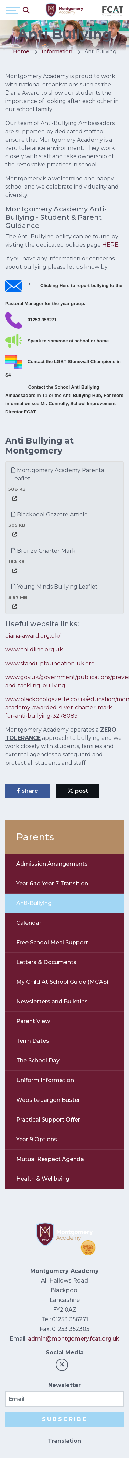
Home (21, 51)
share (27, 791)
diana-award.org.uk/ (32, 635)
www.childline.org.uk (34, 649)
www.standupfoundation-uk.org (50, 663)
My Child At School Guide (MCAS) (62, 982)
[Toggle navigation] (13, 10)
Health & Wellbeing (42, 1178)
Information (57, 51)
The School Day (38, 1060)
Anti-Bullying (34, 903)
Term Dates (32, 1041)
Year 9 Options (36, 1139)
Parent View (33, 1021)
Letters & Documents (46, 962)
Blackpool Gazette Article (49, 514)
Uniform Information (45, 1080)
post (78, 791)
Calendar (28, 922)
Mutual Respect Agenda (50, 1159)
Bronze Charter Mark (43, 550)
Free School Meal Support (52, 942)
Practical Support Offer (48, 1119)
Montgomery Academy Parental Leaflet (58, 474)
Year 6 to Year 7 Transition (52, 883)
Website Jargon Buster (48, 1100)
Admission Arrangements (52, 863)
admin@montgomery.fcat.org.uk (73, 1338)
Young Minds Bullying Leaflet (54, 586)
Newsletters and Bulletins (52, 1001)
